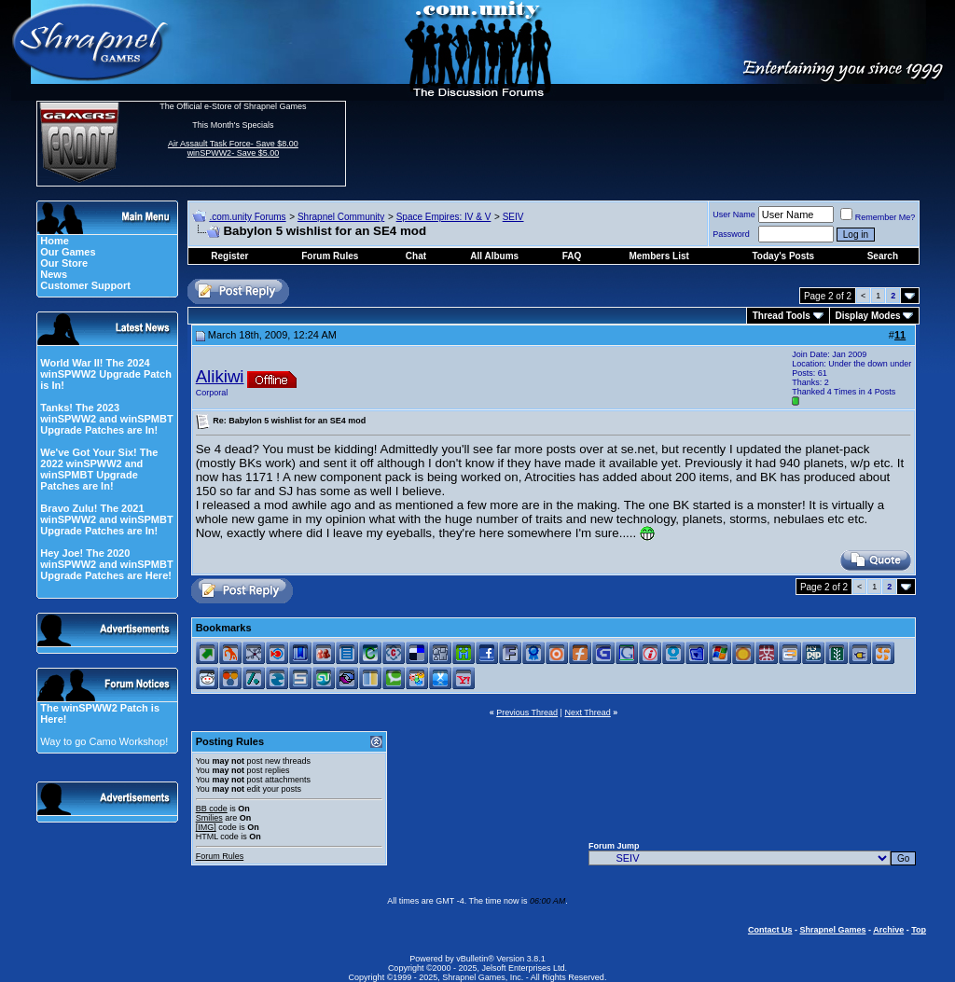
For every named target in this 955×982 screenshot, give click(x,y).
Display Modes (868, 316)
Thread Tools (781, 316)
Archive (888, 929)
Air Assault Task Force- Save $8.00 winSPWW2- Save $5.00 (233, 148)
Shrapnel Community (341, 217)
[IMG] (206, 827)
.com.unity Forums (247, 217)
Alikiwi (220, 376)
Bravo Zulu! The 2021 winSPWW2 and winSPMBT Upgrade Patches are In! (106, 519)
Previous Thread (527, 712)
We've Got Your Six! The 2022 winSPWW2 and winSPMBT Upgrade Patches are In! (99, 469)
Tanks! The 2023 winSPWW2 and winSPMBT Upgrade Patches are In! (106, 419)
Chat (416, 256)
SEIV (513, 217)
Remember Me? (878, 217)
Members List (658, 256)
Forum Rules (220, 856)
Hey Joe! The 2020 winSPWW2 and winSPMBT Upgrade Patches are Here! (106, 564)
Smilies (209, 818)
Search (882, 256)
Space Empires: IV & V (443, 217)
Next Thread (587, 712)
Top (918, 929)
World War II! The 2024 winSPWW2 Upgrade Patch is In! (106, 374)
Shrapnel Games (832, 929)
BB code (212, 808)
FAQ (572, 256)
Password (731, 234)
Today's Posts (784, 256)
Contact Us (770, 929)
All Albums (494, 256)
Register (229, 256)
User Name (734, 214)
